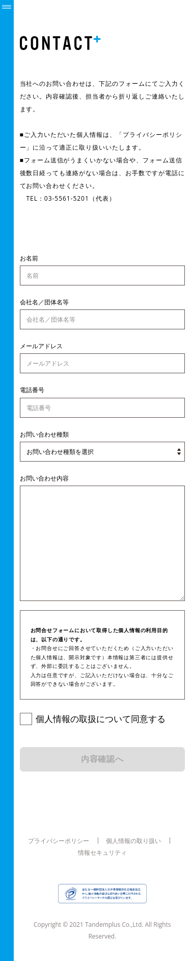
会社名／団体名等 (44, 302)
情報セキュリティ (102, 853)
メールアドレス (41, 346)
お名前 (29, 258)
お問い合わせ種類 (44, 434)
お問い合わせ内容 (44, 478)
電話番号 (32, 390)
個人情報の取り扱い (133, 840)
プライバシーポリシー (58, 840)
